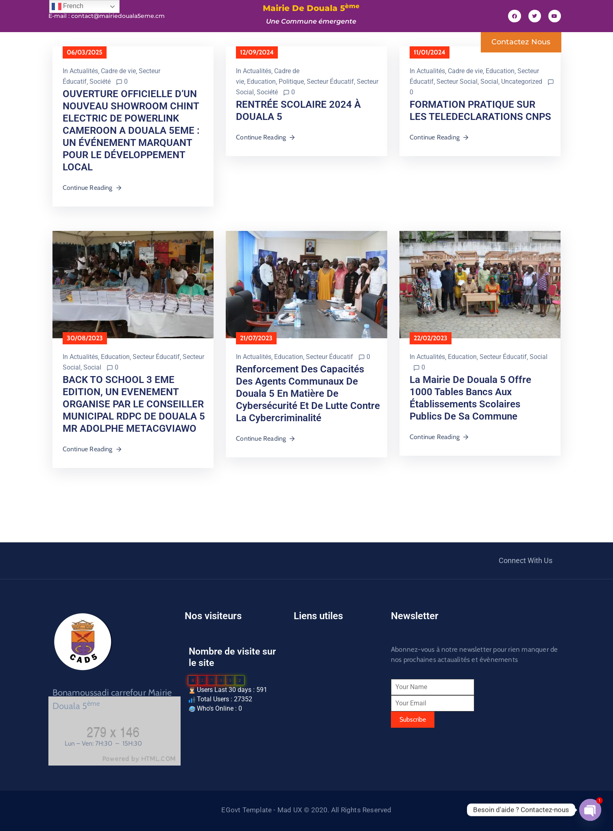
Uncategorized (521, 81)
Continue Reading (92, 187)
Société (100, 81)
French (67, 6)
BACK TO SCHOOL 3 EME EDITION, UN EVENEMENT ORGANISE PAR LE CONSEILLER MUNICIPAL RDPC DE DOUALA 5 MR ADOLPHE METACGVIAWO (134, 404)
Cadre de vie (118, 71)
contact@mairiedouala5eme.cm (118, 16)
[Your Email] (432, 703)
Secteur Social (457, 81)
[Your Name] (432, 687)
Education (261, 81)
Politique (291, 81)
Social (489, 81)
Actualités (84, 71)
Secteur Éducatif (330, 81)
